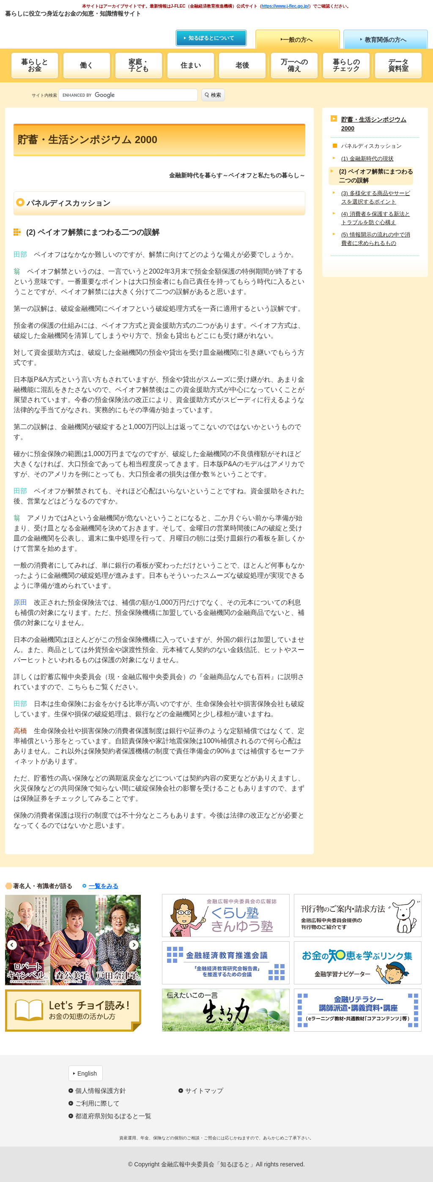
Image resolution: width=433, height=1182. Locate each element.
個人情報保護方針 (100, 1090)
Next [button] (134, 945)
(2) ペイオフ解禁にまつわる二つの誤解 (376, 176)
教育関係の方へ (385, 39)
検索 (216, 95)
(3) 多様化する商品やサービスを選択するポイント (375, 197)
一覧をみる (103, 886)
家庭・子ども (139, 65)
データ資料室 (398, 65)
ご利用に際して (97, 1103)
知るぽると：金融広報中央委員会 (82, 28)
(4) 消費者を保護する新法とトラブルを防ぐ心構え (375, 218)
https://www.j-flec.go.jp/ (285, 6)
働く (86, 65)
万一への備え (294, 65)
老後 (242, 65)
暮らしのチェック (346, 65)
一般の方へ (297, 39)
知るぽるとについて (211, 38)
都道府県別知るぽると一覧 (113, 1116)
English (87, 1073)
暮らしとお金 (34, 65)
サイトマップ (204, 1090)
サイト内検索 (44, 95)
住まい (191, 65)
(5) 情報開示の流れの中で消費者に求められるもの (375, 238)
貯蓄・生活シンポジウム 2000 (373, 124)
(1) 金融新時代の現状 (367, 158)
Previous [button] (12, 945)
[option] (27, 940)
